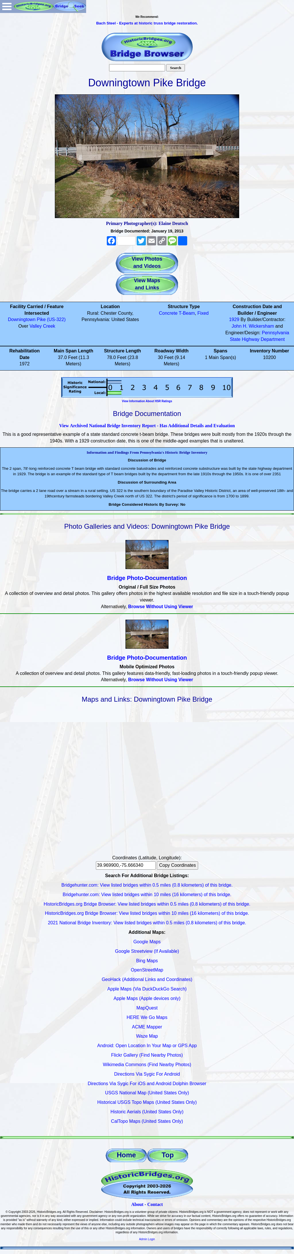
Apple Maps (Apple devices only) (146, 998)
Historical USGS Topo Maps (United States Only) (147, 1102)
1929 (234, 319)
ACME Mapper (147, 1026)
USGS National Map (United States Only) (147, 1092)
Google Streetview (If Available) (147, 951)
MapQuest (147, 1007)
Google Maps (146, 941)
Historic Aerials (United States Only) (147, 1111)
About (137, 1204)
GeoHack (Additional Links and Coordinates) (147, 979)
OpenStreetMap (147, 969)
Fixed (202, 313)
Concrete (168, 313)
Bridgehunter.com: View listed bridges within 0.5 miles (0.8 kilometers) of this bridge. (147, 885)
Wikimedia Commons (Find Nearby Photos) (147, 1064)
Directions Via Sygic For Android (147, 1074)
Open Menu (7, 6)
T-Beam (187, 313)
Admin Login (147, 1239)
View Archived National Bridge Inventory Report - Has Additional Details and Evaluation (147, 425)
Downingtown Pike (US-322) (37, 319)
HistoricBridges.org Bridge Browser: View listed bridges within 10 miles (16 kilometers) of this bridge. (147, 913)
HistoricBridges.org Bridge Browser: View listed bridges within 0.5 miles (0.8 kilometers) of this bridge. (147, 904)
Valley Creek (42, 326)
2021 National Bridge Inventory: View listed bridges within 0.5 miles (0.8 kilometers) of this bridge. (147, 922)
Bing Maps (147, 960)
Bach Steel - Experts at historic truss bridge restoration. (147, 23)
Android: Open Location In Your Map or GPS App (147, 1045)
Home (126, 1155)
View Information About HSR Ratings (147, 401)
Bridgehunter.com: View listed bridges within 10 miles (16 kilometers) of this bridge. (147, 894)
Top (168, 1155)
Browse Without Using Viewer (160, 606)
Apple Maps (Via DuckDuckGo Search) (147, 988)
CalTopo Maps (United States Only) (147, 1121)
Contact (155, 1204)
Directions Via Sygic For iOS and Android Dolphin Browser (147, 1083)
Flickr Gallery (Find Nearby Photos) (147, 1055)
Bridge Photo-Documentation (147, 578)
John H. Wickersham (253, 326)
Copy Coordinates (177, 865)
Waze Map (147, 1036)
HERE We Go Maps (147, 1017)
